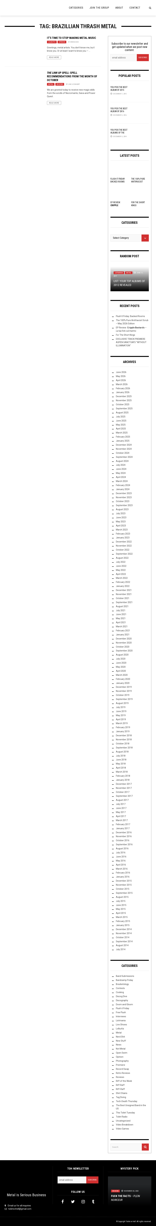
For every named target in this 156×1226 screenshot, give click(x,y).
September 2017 (124, 796)
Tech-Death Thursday (126, 1101)
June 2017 (121, 808)
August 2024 (122, 461)
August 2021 (122, 606)
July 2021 (120, 610)
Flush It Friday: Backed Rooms (130, 316)
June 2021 (121, 614)
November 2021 (124, 594)
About (119, 7)
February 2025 (123, 436)
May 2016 (121, 860)
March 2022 (122, 578)
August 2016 (122, 848)
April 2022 (121, 574)
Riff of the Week (124, 1081)
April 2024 (121, 477)
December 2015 (124, 881)
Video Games (122, 1128)
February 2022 (123, 582)
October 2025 (122, 404)
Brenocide (74, 42)
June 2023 (121, 517)
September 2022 (124, 554)
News (118, 1044)
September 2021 (124, 602)
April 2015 (121, 913)
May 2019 (121, 715)
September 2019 (124, 699)
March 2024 (122, 481)
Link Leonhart (74, 84)
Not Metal (120, 1048)
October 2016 (122, 840)
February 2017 (123, 824)
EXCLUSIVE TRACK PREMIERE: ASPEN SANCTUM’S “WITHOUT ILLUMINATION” (131, 342)
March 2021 (122, 626)
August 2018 (122, 751)
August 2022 (122, 558)
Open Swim (121, 1053)
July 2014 (120, 949)
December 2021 (124, 590)
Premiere (120, 1065)
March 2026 (122, 384)
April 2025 (121, 428)
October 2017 (122, 792)
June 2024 (121, 469)
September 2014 (124, 941)
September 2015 (124, 893)
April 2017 (121, 816)
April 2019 (121, 719)
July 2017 (120, 804)
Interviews (121, 1016)
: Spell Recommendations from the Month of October (72, 76)
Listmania (119, 273)
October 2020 (122, 647)
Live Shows (121, 1024)
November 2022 (124, 545)
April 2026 (121, 380)
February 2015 (123, 921)
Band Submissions (125, 976)
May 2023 (121, 521)
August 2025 (122, 412)
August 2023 (122, 509)
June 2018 (121, 759)
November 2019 (124, 691)
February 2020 (123, 679)
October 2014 (122, 937)
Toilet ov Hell (131, 1221)
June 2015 (121, 905)
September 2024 (124, 457)
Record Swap (122, 1069)
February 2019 (123, 727)
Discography (122, 1000)
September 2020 (124, 650)
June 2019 (121, 711)
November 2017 (124, 788)
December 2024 (124, 445)
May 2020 (121, 667)
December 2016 (124, 832)
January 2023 (122, 537)
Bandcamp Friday (124, 980)
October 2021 (122, 598)
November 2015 (124, 885)
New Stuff (121, 1041)
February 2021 (123, 630)
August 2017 (122, 800)
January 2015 (122, 925)
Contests (120, 988)
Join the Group (99, 7)
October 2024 (122, 453)
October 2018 (122, 743)
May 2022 (121, 570)
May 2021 (121, 618)
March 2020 (122, 675)
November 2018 (124, 739)
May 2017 (121, 812)
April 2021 (121, 622)
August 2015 (122, 897)
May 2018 (121, 763)
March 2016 (122, 869)
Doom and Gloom (124, 1004)
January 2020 (122, 683)
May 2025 (121, 424)
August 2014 (122, 945)
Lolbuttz (51, 42)
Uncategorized (123, 1121)
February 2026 (123, 388)
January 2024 (122, 489)
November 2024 (124, 449)
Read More (54, 57)
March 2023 (122, 529)
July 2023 (120, 513)
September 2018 (124, 747)
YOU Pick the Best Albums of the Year (118, 133)
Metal (50, 84)
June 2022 (121, 566)
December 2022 (124, 541)
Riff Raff (120, 1085)
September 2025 (124, 408)
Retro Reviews (123, 1073)
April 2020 (121, 671)
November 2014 (124, 933)
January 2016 (122, 876)
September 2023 (124, 505)
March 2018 (122, 772)
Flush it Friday (122, 1008)
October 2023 (122, 501)
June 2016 (121, 856)
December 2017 (124, 784)
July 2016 (120, 852)
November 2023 (124, 497)
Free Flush (121, 1012)
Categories (76, 7)
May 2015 (121, 909)
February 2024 (123, 485)
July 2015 (120, 901)
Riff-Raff (120, 1089)
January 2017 (122, 828)
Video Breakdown (124, 1124)
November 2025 (124, 400)
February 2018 (123, 776)
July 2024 (120, 465)
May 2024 (121, 473)
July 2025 (120, 416)
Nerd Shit (120, 1036)
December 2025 (124, 396)
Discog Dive (121, 996)
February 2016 (123, 872)
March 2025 (122, 432)
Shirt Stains (121, 1093)
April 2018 (121, 768)
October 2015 (122, 889)
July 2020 (120, 659)
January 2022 (122, 586)
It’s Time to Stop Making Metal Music (71, 37)
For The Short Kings (125, 335)
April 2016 (121, 864)
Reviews (60, 84)
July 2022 (120, 562)
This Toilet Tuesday (125, 1112)
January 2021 (122, 634)
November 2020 (124, 642)
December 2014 (124, 929)
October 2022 (122, 550)
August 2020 (122, 654)
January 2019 (122, 731)
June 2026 (121, 372)
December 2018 (124, 735)
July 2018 (120, 755)
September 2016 (124, 844)
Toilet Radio (121, 1116)
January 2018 (122, 780)
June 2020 (121, 663)
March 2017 (122, 820)
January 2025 (122, 441)
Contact (134, 7)
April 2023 (121, 525)
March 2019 (122, 723)
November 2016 (124, 836)
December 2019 (124, 687)
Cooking (120, 992)
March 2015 (122, 917)
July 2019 (120, 707)
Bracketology (122, 984)
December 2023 (124, 493)
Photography (122, 1061)
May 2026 (121, 376)
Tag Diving (121, 1097)
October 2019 (122, 695)
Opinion (62, 42)
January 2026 (122, 392)
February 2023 (123, 533)
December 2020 (124, 638)
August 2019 (122, 703)
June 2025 (121, 420)
